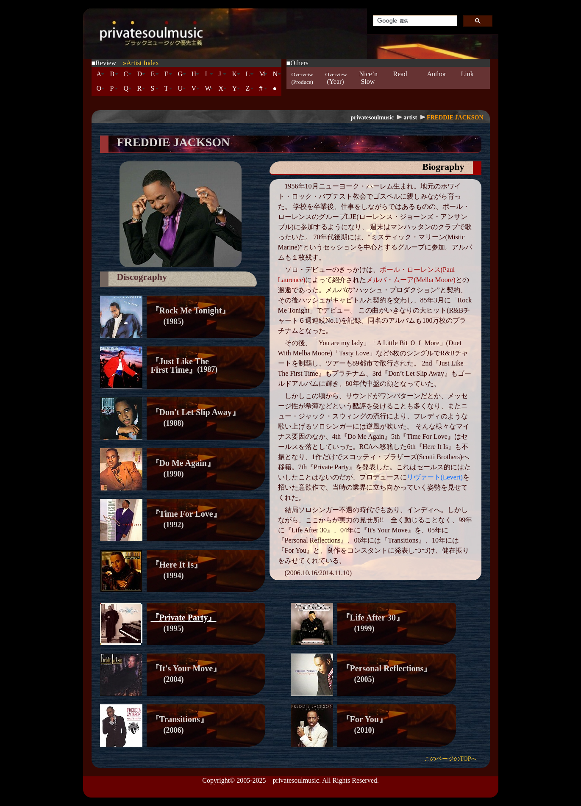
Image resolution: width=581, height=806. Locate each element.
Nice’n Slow (368, 77)
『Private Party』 (184, 617)
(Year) (336, 78)
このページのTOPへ (450, 759)
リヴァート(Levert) (435, 477)
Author (436, 77)
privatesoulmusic (372, 117)
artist (410, 117)
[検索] (414, 21)
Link (467, 77)
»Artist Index (141, 62)
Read (400, 77)
